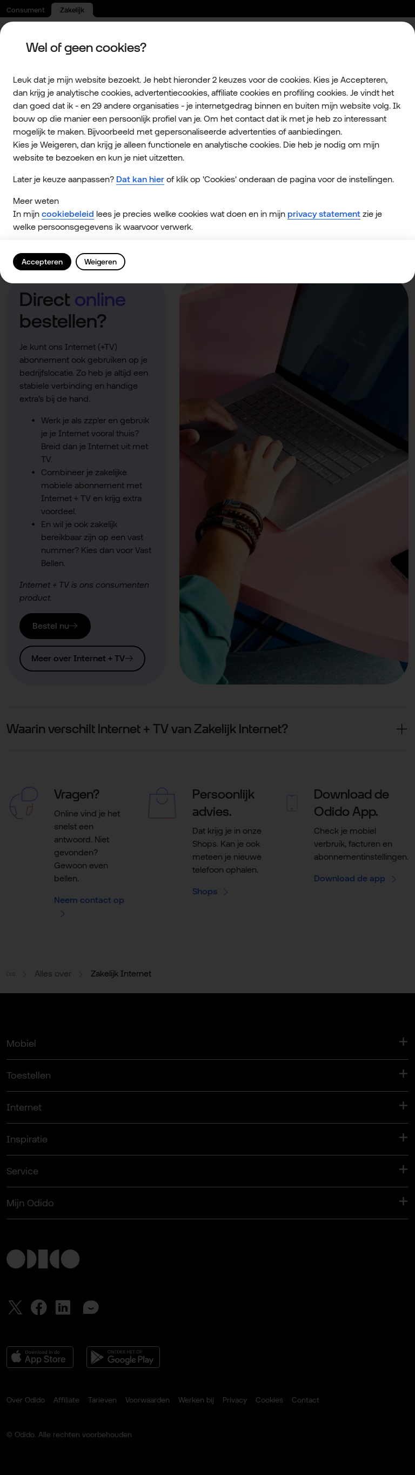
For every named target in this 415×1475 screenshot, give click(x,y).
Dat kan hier (140, 179)
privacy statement (323, 214)
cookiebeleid (68, 214)
